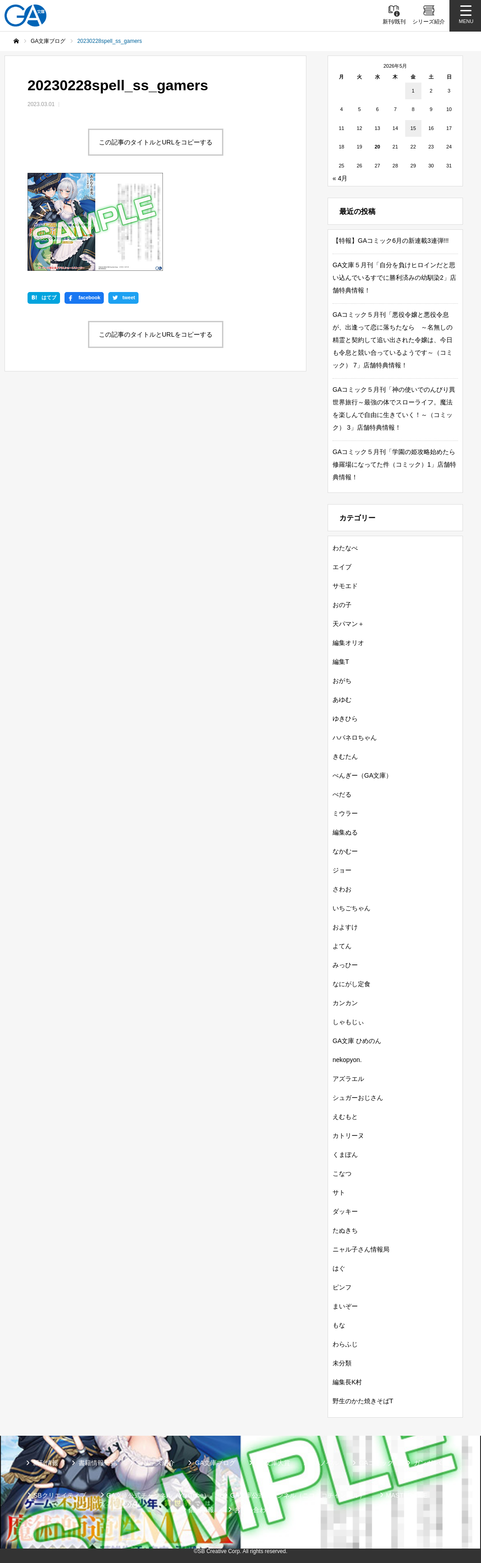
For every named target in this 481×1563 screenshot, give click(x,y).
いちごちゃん (351, 908)
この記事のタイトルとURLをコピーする (156, 142)
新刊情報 (45, 1462)
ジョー (342, 870)
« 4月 (340, 178)
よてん (342, 946)
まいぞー (345, 1306)
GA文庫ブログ (215, 1462)
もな (339, 1325)
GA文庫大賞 (273, 1462)
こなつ (342, 1173)
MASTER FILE (406, 1495)
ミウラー (345, 813)
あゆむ (342, 699)
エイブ (342, 566)
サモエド (345, 585)
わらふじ (345, 1344)
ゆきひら (345, 718)
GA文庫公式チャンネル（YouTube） (158, 1495)
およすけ (345, 927)
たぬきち (345, 1230)
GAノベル (324, 1462)
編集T (341, 661)
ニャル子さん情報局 (361, 1249)
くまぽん (345, 1154)
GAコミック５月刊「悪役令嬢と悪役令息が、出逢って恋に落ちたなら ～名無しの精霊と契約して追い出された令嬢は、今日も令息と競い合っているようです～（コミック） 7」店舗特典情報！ (393, 340)
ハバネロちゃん (355, 737)
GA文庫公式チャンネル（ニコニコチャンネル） (297, 1495)
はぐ (339, 1268)
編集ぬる (345, 832)
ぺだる (342, 794)
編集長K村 (347, 1382)
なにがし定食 (351, 984)
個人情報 (201, 1509)
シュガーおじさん (358, 1097)
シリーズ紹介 (156, 1462)
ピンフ (342, 1287)
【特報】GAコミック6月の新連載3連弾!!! (391, 240)
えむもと (345, 1116)
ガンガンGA (431, 1462)
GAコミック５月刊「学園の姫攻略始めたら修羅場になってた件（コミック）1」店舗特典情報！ (394, 464)
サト (339, 1192)
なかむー (345, 851)
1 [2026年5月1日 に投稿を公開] (413, 90)
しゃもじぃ (348, 1021)
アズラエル (348, 1078)
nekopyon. (347, 1059)
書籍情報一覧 (97, 1462)
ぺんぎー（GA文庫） (362, 775)
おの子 (342, 604)
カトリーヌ (348, 1135)
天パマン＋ (348, 623)
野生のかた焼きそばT (363, 1401)
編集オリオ (348, 642)
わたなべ (345, 548)
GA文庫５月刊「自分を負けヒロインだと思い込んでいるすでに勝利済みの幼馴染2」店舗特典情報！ (394, 277)
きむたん (345, 756)
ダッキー (345, 1211)
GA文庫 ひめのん (357, 1040)
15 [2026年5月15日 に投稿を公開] (413, 128)
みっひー (345, 965)
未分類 (342, 1363)
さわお (342, 889)
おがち (342, 680)
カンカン (345, 1002)
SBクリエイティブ (59, 1495)
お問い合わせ (253, 1509)
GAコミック (376, 1462)
